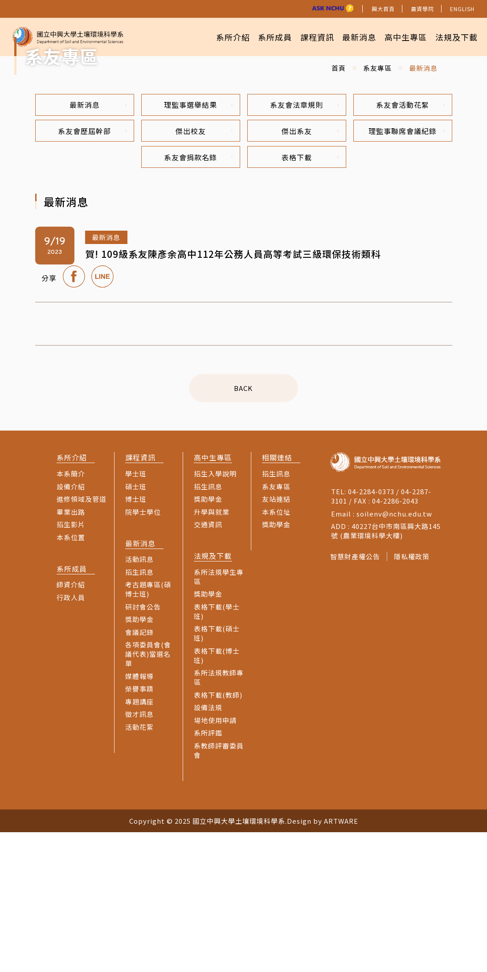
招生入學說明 (215, 613)
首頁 (338, 204)
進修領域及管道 (81, 638)
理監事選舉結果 (198, 241)
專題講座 (139, 841)
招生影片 (71, 664)
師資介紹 (71, 724)
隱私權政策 (414, 696)
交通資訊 (208, 664)
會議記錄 (139, 772)
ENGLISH (462, 8)
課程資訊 (307, 36)
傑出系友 (310, 269)
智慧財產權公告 (355, 696)
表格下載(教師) (218, 834)
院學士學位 (143, 651)
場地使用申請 (215, 860)
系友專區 (377, 204)
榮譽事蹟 (139, 828)
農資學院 (422, 8)
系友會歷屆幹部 (92, 269)
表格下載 (310, 296)
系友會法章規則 (304, 241)
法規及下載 (455, 36)
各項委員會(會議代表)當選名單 (148, 794)
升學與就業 (211, 651)
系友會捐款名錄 (198, 296)
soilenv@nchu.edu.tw (394, 653)
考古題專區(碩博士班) (148, 729)
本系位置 (71, 676)
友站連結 (276, 638)
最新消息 (352, 36)
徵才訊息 (139, 853)
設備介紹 (71, 625)
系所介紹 (216, 36)
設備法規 (208, 847)
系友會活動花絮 (410, 241)
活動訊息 (139, 699)
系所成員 (262, 36)
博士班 (136, 638)
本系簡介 (71, 613)
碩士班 (136, 625)
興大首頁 (383, 8)
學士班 (136, 613)
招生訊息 (139, 711)
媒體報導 (139, 816)
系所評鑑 (208, 872)
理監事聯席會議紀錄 (406, 269)
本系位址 (276, 651)
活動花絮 (139, 866)
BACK (243, 528)
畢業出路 (71, 651)
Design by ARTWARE (322, 960)
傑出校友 (204, 269)
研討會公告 (143, 746)
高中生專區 (401, 36)
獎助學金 (139, 759)
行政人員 (71, 737)
